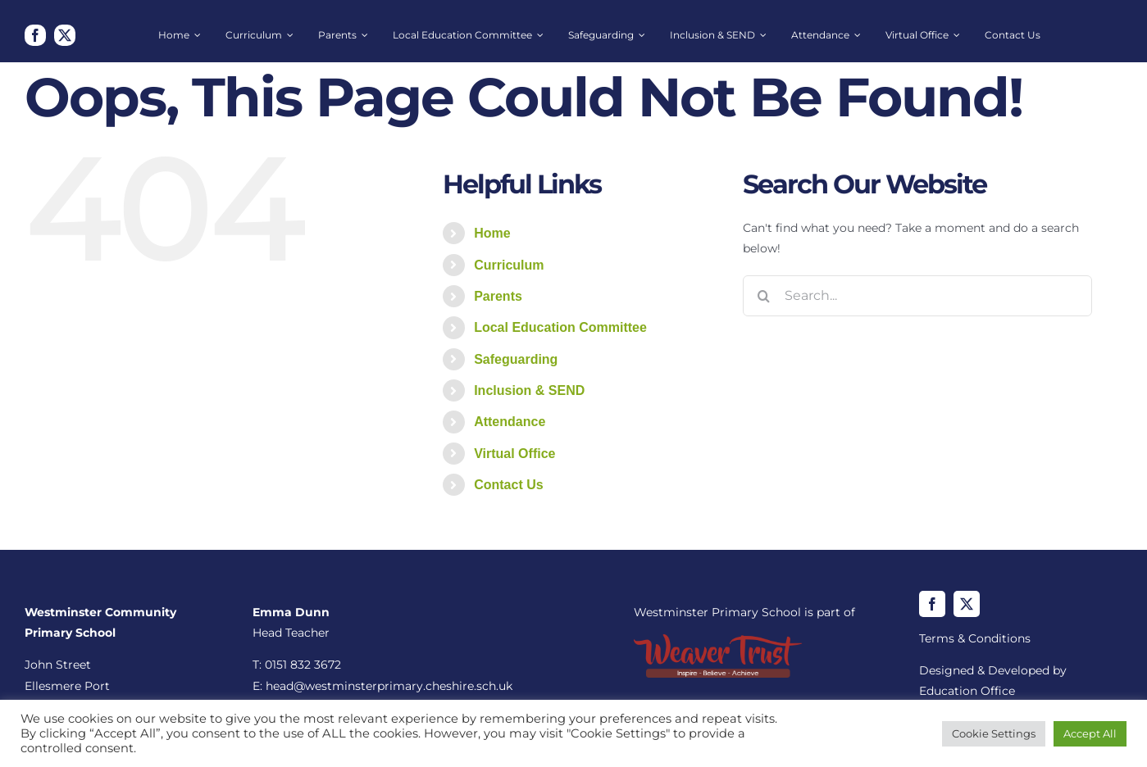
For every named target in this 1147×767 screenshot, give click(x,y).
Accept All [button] (1090, 733)
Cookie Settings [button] (993, 733)
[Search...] (917, 295)
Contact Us (508, 485)
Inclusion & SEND (529, 390)
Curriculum (509, 265)
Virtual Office (514, 454)
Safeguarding (516, 359)
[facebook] (35, 35)
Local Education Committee (560, 327)
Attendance (509, 422)
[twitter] (64, 35)
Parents (498, 296)
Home (492, 233)
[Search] (763, 295)
